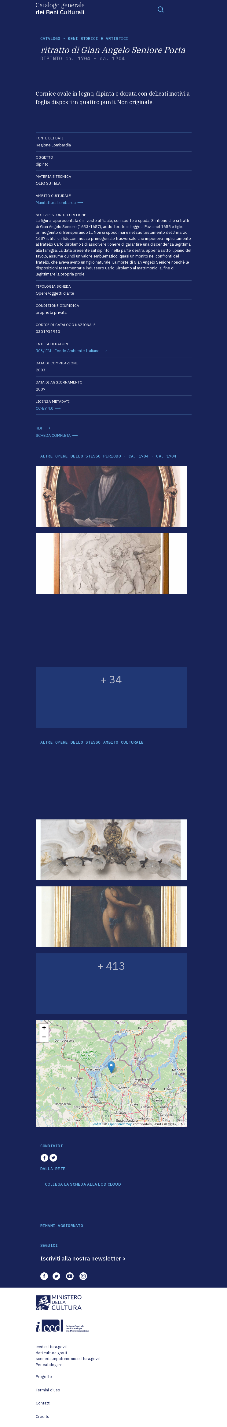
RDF (39, 428)
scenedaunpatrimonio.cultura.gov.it (68, 1358)
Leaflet (96, 1124)
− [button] (44, 1037)
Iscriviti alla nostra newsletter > (83, 1258)
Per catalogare (49, 1364)
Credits (42, 1416)
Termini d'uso (48, 1390)
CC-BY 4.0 (44, 408)
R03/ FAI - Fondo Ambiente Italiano (68, 350)
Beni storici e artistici (98, 38)
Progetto (44, 1376)
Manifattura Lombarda (56, 202)
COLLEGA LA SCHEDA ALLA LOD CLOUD (83, 1184)
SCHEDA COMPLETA (53, 435)
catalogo (50, 38)
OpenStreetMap (120, 1124)
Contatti (43, 1403)
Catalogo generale (60, 8)
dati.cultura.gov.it (51, 1352)
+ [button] (44, 1028)
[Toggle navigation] (160, 9)
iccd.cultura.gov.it (52, 1346)
